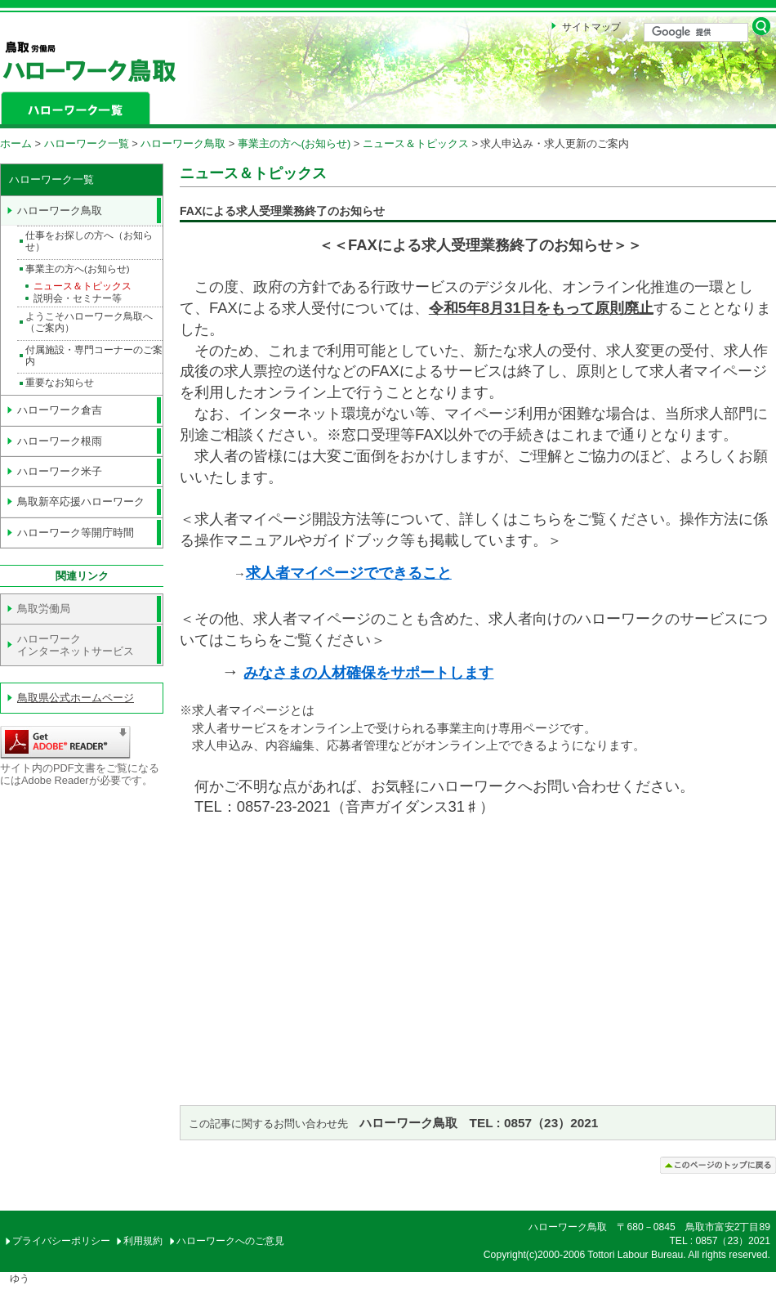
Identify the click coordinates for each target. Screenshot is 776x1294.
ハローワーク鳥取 (182, 143)
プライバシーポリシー (61, 1241)
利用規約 (143, 1241)
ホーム (16, 143)
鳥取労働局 (43, 608)
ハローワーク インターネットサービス (75, 645)
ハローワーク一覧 (86, 143)
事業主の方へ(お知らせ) (294, 143)
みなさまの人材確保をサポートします (368, 672)
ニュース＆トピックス (416, 143)
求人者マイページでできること (349, 572)
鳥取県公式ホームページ (75, 698)
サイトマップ (591, 27)
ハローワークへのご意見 (230, 1241)
